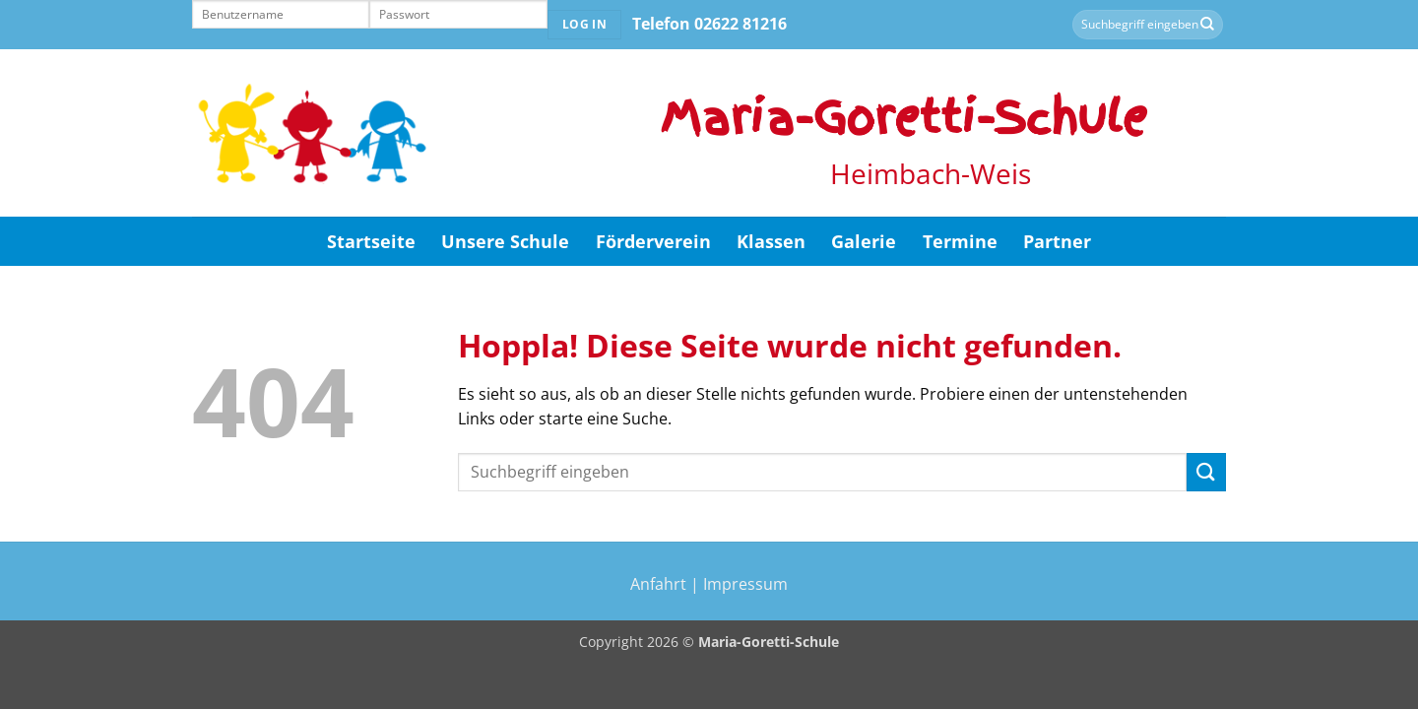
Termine (960, 241)
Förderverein (653, 241)
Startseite (371, 241)
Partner (1057, 241)
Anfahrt (658, 584)
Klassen (771, 241)
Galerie (863, 241)
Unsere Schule (505, 241)
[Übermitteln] (1207, 24)
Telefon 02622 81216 (709, 23)
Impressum (745, 584)
